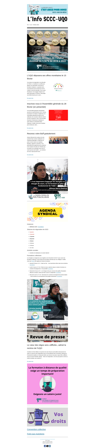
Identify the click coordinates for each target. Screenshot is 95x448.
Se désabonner (42, 439)
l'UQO (33, 261)
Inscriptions (41, 226)
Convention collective (36, 429)
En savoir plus (30, 98)
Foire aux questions (35, 434)
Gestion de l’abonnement (50, 439)
